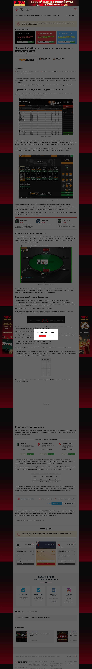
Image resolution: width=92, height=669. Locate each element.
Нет (50, 336)
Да (42, 336)
